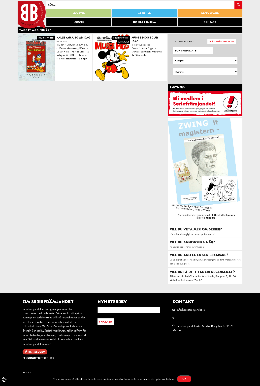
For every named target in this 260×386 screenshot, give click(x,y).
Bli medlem (36, 352)
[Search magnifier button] (238, 5)
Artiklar (144, 13)
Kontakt (210, 21)
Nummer (78, 21)
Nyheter (79, 13)
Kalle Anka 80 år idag (73, 37)
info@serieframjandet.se (191, 309)
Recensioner (210, 13)
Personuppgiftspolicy (38, 358)
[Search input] (140, 4)
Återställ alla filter (223, 41)
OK (184, 379)
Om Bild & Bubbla (144, 21)
